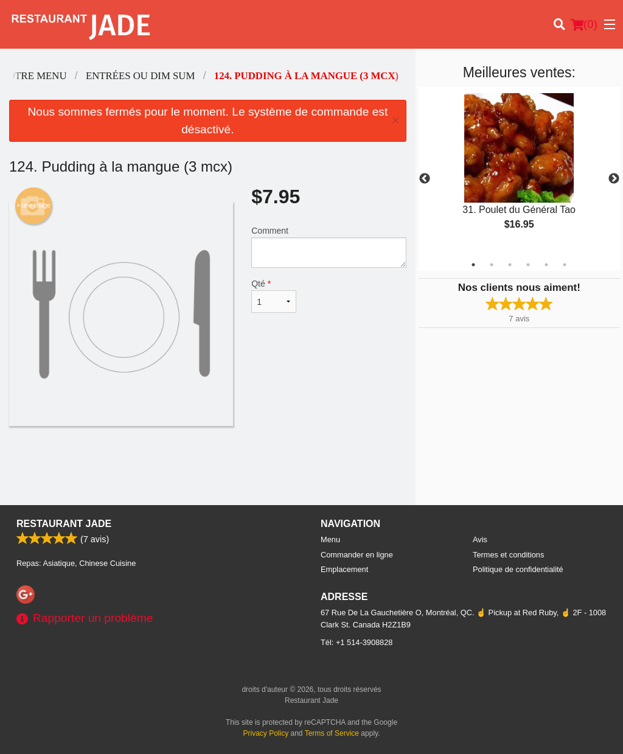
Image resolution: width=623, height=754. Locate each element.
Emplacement (344, 569)
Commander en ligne (357, 554)
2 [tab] (492, 265)
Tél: (356, 642)
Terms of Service (332, 733)
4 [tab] (528, 265)
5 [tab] (546, 265)
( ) (584, 24)
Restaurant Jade (63, 523)
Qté (273, 296)
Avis (480, 539)
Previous (425, 179)
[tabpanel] (519, 171)
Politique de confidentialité (518, 569)
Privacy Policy (266, 733)
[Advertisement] (207, 465)
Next (614, 179)
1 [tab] (473, 265)
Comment (328, 247)
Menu (330, 539)
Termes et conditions (508, 554)
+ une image (33, 205)
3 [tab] (510, 265)
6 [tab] (565, 265)
